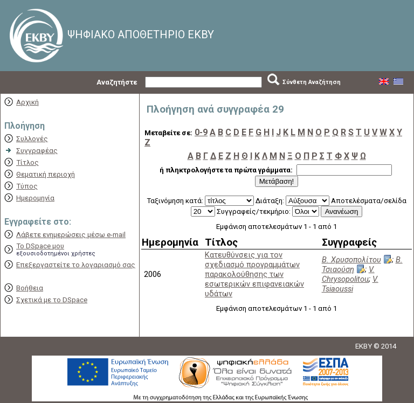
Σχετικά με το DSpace (51, 300)
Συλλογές (32, 139)
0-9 (201, 132)
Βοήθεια (29, 288)
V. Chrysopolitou (348, 274)
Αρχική (27, 102)
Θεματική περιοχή (45, 174)
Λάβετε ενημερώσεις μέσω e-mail (71, 235)
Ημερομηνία (35, 198)
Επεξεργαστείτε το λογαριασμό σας (75, 265)
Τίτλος (27, 162)
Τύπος (27, 186)
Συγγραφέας (37, 151)
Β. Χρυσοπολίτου (351, 260)
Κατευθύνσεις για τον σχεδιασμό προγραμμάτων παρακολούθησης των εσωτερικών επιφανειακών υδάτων (254, 274)
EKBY (363, 346)
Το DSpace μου (40, 246)
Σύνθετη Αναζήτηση (311, 82)
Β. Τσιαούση (362, 264)
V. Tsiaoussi (350, 284)
